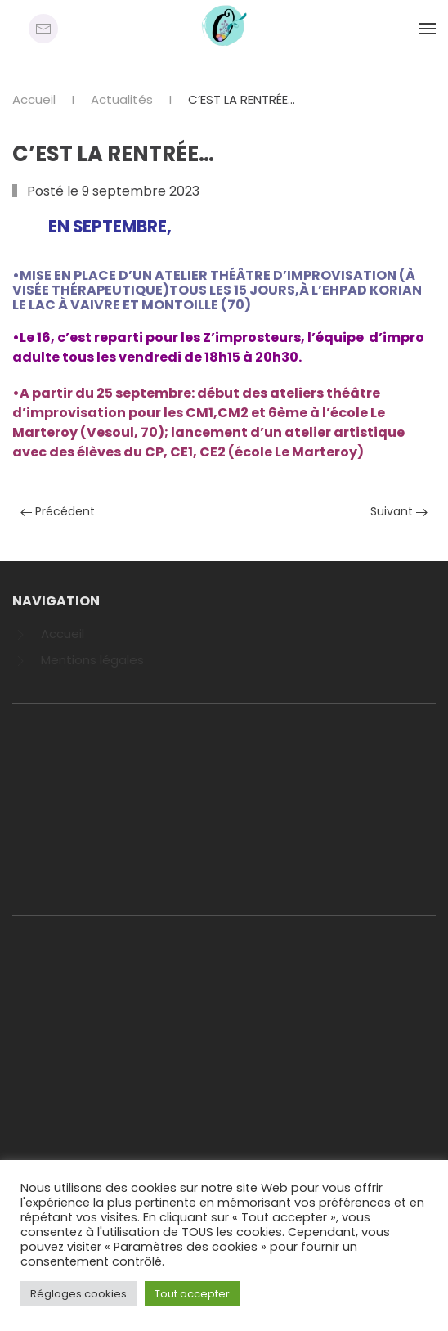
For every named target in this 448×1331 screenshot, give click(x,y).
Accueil (34, 99)
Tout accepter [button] (192, 1294)
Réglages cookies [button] (78, 1294)
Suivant (399, 511)
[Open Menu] (427, 28)
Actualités (122, 99)
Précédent (57, 511)
